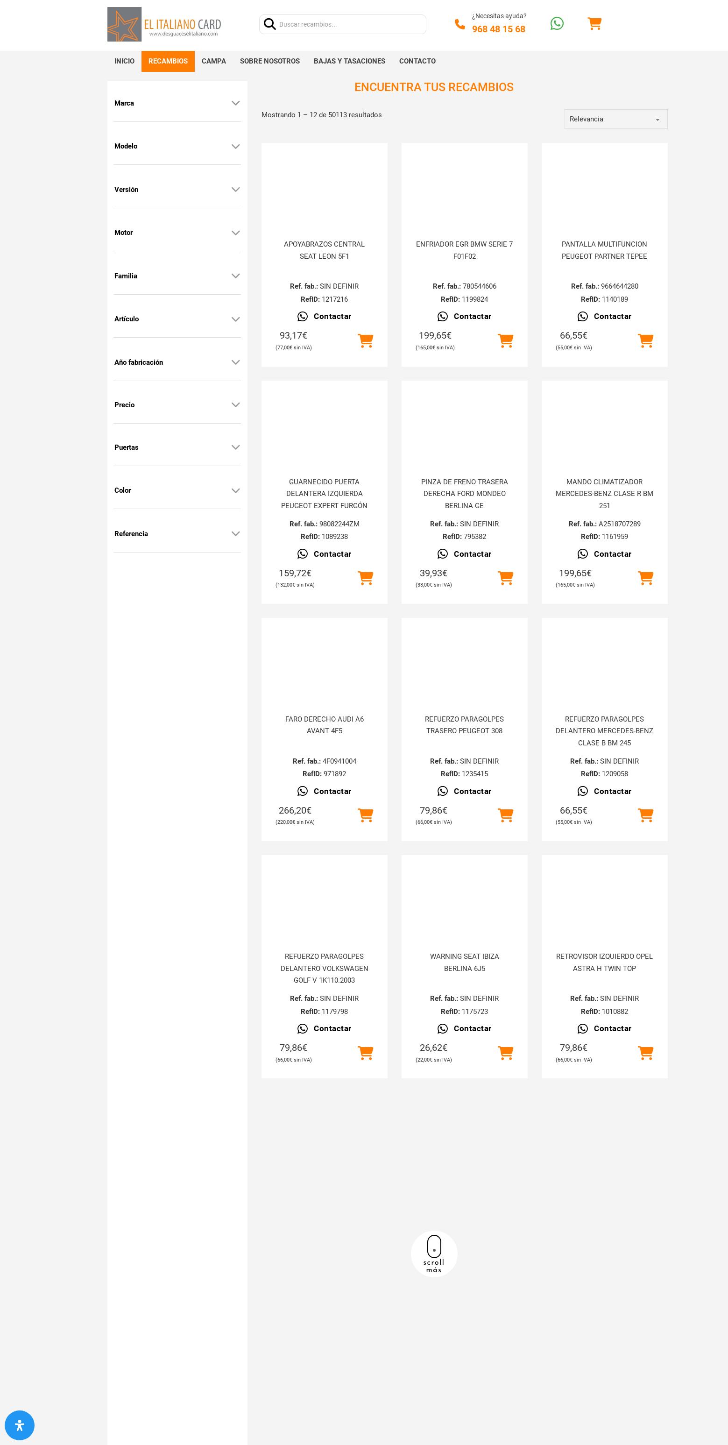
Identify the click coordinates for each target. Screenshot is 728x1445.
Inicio (124, 61)
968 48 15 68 (498, 29)
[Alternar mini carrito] (594, 24)
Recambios (168, 61)
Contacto (417, 61)
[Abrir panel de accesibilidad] (20, 1425)
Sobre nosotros (270, 61)
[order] (616, 119)
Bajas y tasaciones (349, 61)
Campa (214, 61)
